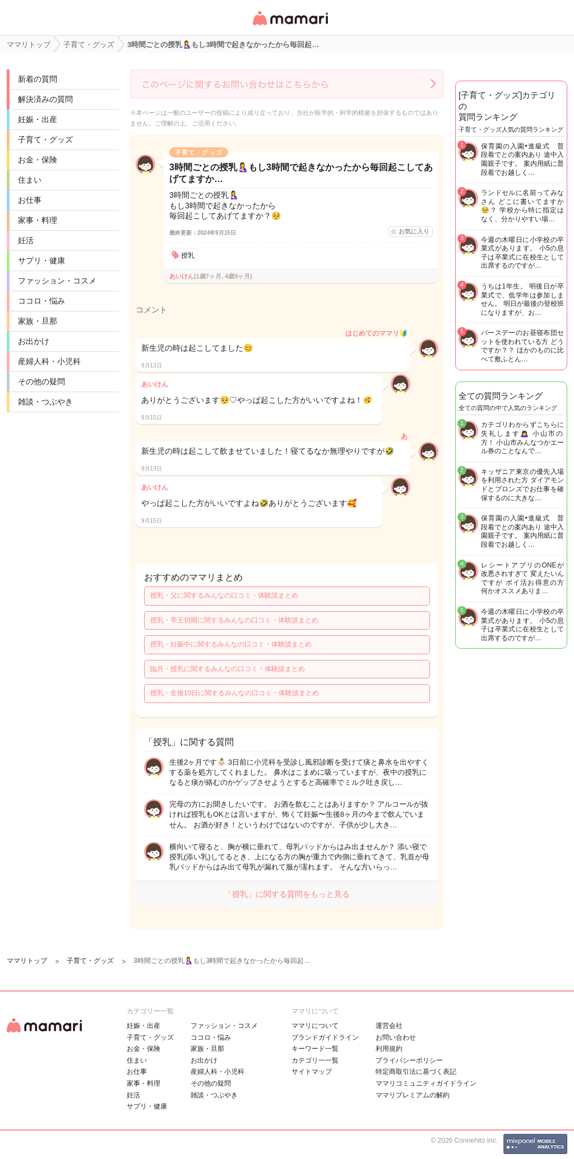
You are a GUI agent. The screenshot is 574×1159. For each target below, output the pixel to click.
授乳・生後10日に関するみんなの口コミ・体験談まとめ (234, 693)
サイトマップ (311, 1072)
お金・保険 (37, 159)
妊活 (26, 240)
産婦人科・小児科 (49, 361)
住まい (29, 179)
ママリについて (315, 1026)
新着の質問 (37, 79)
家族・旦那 (37, 320)
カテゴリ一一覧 (315, 1060)
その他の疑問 (41, 381)
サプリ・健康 (41, 260)
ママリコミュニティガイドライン (426, 1083)
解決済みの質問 (45, 99)
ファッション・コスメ (57, 280)
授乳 (188, 255)
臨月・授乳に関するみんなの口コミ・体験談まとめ (227, 669)
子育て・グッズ (45, 139)
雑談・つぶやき (45, 401)
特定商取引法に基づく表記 (416, 1072)
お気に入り (414, 231)
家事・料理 (37, 220)
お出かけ (33, 341)
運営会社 (389, 1026)
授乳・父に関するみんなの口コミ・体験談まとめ (224, 595)
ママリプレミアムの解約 (413, 1095)
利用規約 (389, 1049)
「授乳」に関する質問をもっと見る (287, 894)
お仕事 (29, 200)
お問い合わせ (396, 1037)
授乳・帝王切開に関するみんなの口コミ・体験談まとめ (234, 620)
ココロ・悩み (41, 300)
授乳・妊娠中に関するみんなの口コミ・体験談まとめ (231, 644)
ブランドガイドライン (325, 1037)
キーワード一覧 (315, 1049)
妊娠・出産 (37, 119)
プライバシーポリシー (409, 1060)
